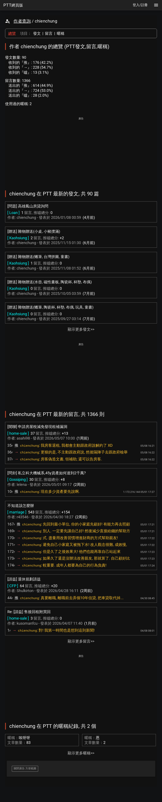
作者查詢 (22, 21)
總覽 (12, 33)
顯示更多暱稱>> (81, 753)
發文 (37, 33)
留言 (49, 33)
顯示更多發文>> (81, 329)
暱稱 (60, 33)
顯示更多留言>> (81, 641)
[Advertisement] (81, 150)
